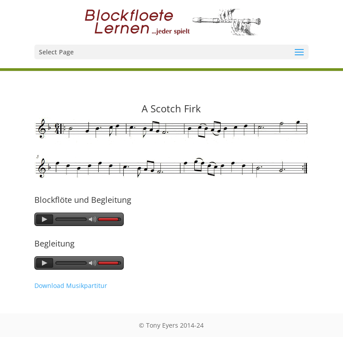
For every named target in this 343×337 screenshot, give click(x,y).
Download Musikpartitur (70, 285)
